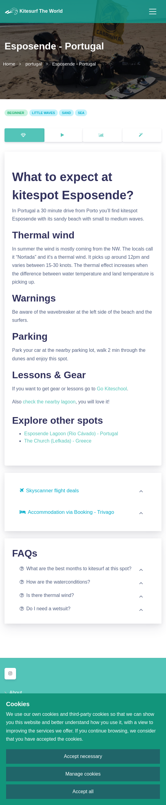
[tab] (24, 135)
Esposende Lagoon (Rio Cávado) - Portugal (71, 433)
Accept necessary (83, 756)
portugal (33, 63)
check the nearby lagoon (49, 401)
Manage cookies (83, 773)
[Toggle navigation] (152, 11)
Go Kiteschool (112, 388)
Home (9, 63)
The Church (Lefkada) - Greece (57, 440)
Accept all (83, 791)
